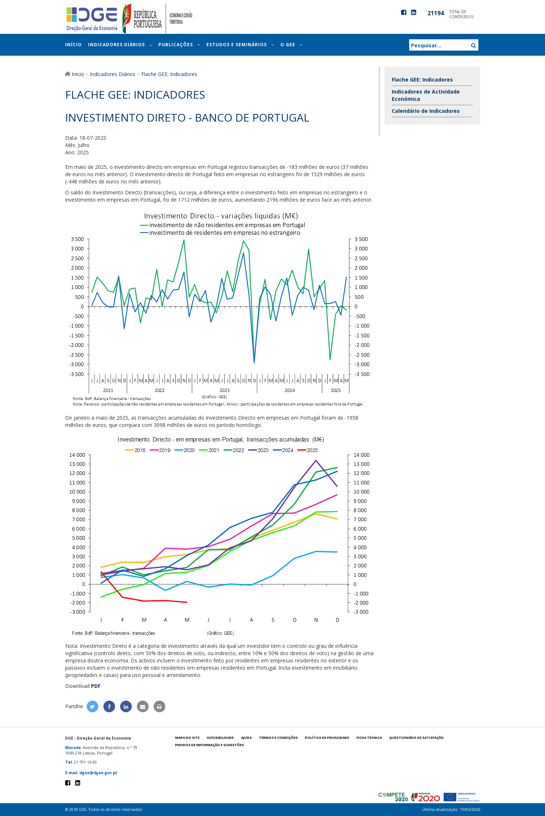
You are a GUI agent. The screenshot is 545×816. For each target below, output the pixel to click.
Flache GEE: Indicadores (422, 79)
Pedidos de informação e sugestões (209, 744)
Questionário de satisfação (416, 737)
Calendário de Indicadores (426, 110)
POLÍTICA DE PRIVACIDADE (327, 737)
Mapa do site (187, 737)
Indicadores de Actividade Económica (426, 95)
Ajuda (246, 737)
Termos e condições (278, 737)
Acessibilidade (220, 737)
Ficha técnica (369, 737)
